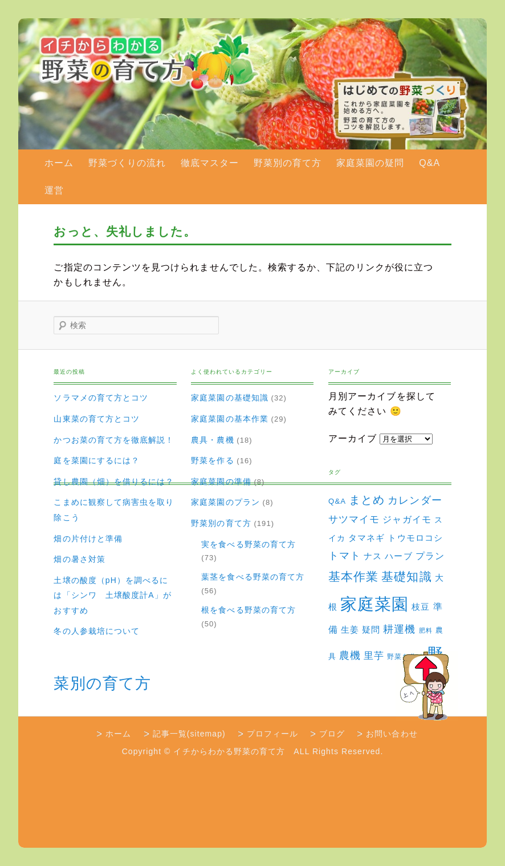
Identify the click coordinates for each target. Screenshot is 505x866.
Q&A (429, 163)
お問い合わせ (391, 733)
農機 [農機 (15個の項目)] (350, 655)
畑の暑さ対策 (79, 559)
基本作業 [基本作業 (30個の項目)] (353, 576)
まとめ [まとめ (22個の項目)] (367, 499)
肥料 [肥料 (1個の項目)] (426, 630)
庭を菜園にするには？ (97, 460)
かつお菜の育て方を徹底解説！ (114, 439)
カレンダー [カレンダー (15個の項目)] (415, 500)
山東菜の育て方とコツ (97, 418)
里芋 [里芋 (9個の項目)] (374, 655)
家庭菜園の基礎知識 (229, 397)
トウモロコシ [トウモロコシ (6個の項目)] (415, 538)
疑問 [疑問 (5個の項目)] (371, 629)
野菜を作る (212, 460)
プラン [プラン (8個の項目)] (430, 556)
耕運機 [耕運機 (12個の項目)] (399, 629)
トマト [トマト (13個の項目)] (344, 555)
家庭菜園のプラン (225, 502)
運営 (54, 190)
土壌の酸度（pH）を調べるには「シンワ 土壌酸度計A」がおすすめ (112, 595)
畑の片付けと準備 (88, 538)
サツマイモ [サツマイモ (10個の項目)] (354, 519)
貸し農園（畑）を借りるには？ (114, 481)
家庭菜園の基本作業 (229, 418)
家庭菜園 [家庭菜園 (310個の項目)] (374, 603)
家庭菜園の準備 (221, 481)
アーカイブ (352, 438)
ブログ (332, 733)
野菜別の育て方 (287, 163)
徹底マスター (210, 163)
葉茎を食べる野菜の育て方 (252, 576)
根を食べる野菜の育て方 (248, 609)
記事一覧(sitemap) (189, 733)
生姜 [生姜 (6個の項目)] (350, 629)
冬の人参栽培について (97, 631)
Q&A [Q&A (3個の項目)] (337, 501)
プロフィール (272, 733)
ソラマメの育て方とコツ (101, 397)
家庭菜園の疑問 (370, 163)
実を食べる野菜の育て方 (248, 544)
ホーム (59, 163)
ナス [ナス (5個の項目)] (373, 556)
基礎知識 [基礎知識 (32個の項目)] (406, 576)
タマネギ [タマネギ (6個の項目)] (366, 538)
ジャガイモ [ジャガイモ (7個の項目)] (406, 519)
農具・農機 (212, 439)
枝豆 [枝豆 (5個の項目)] (421, 607)
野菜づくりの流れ (127, 163)
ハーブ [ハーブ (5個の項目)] (398, 556)
